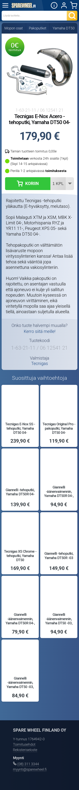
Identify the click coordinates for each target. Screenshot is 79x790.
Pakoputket (37, 28)
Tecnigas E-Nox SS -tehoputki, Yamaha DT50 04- (20, 428)
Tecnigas (39, 363)
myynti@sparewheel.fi (30, 769)
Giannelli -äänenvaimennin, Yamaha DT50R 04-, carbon (58, 493)
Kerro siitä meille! (39, 331)
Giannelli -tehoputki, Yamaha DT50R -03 (58, 555)
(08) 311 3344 (28, 764)
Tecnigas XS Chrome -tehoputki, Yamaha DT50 (20, 555)
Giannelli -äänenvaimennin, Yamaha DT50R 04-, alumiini (20, 621)
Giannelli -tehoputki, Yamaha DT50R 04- (20, 492)
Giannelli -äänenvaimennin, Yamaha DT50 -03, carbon (58, 621)
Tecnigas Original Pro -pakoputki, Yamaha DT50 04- (58, 428)
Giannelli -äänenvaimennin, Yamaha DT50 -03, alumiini (20, 684)
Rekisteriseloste (25, 750)
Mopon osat (13, 28)
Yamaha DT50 (64, 28)
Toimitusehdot (24, 744)
